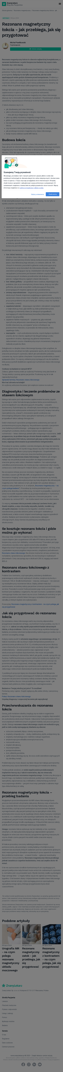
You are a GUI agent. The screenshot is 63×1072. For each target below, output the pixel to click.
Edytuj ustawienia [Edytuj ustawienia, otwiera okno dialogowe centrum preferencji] (37, 194)
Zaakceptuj (53, 194)
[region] (31, 176)
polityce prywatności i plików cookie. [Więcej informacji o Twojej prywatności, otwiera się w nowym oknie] (32, 188)
